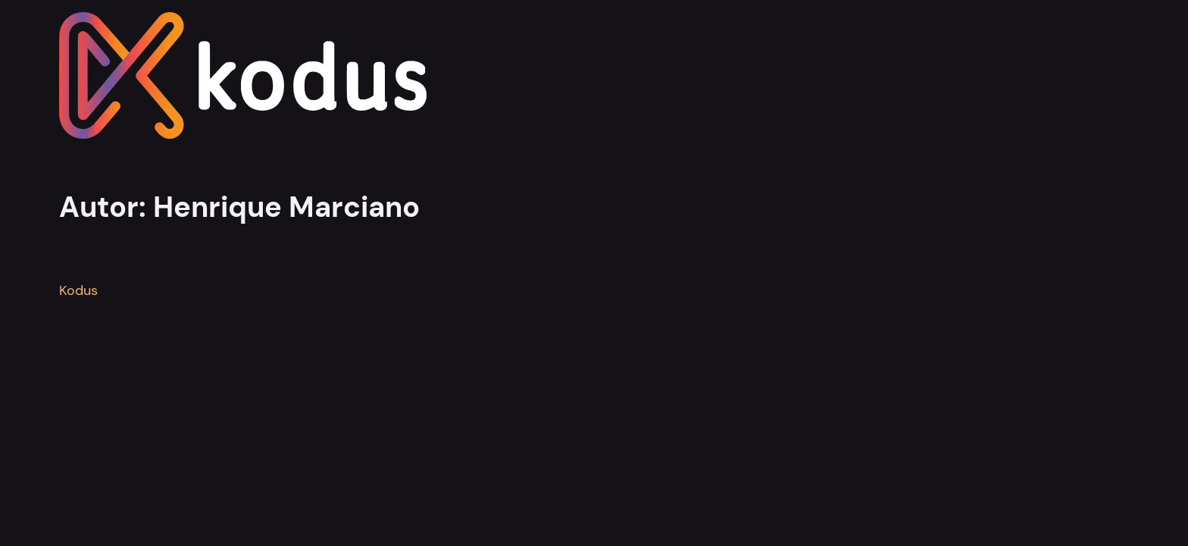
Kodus (78, 290)
